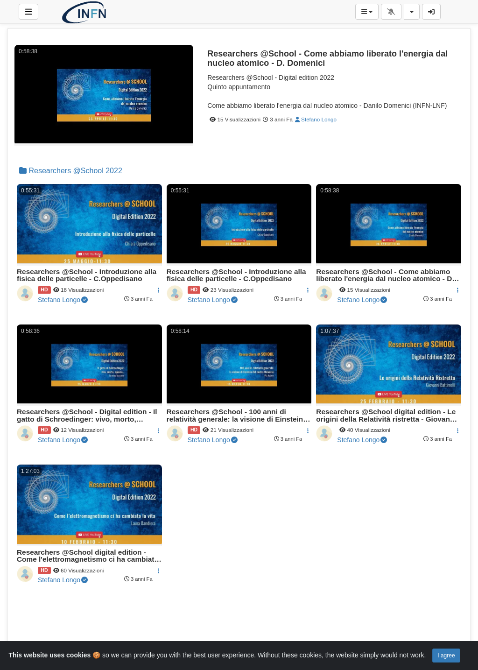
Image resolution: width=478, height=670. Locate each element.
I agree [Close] (446, 655)
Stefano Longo (316, 119)
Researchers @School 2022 (70, 171)
